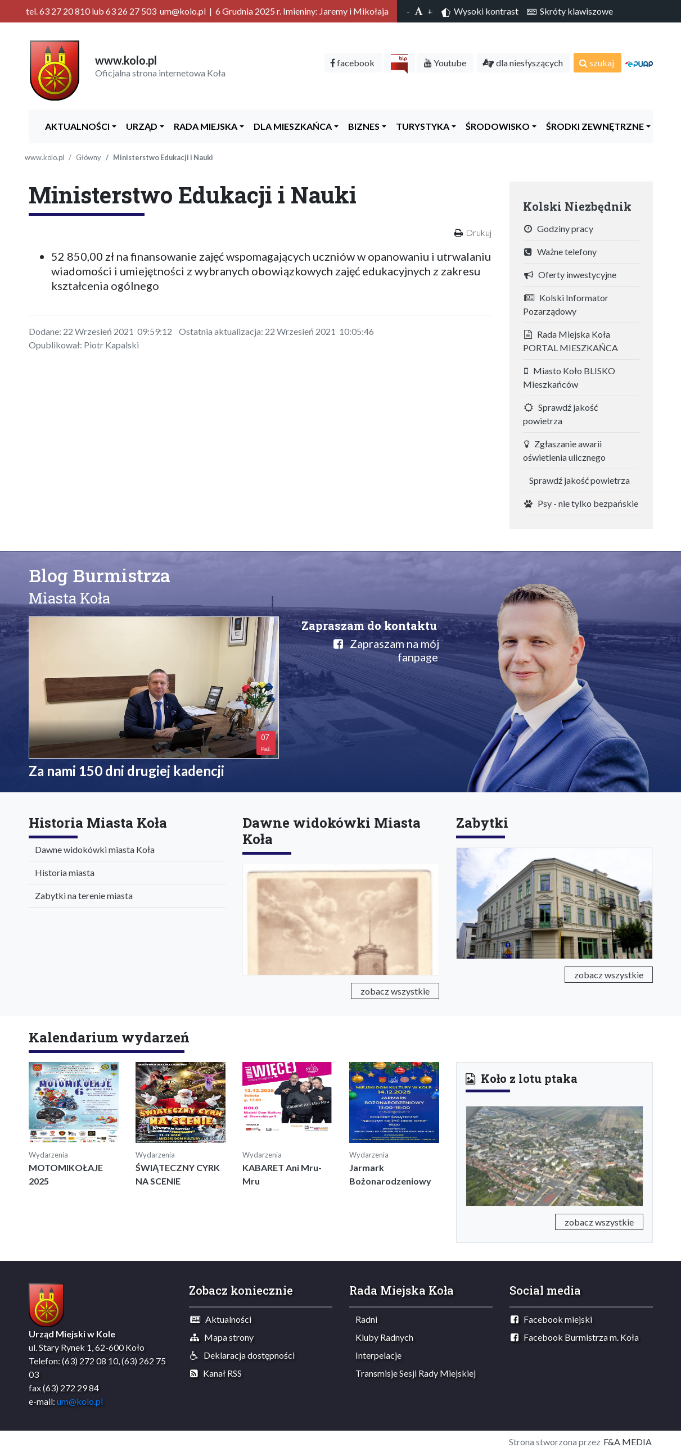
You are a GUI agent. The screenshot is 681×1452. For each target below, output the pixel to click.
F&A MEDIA (627, 1441)
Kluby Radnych (381, 1337)
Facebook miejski (551, 1319)
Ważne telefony (560, 251)
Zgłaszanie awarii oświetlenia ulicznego (564, 450)
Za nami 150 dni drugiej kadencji (126, 771)
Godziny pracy (558, 228)
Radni (363, 1319)
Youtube (445, 62)
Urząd (139, 126)
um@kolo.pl (80, 1401)
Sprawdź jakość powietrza (560, 414)
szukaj (596, 62)
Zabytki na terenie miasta (81, 895)
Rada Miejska (203, 126)
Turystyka (420, 126)
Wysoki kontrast (479, 11)
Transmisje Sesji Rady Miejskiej (413, 1373)
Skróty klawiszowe (570, 11)
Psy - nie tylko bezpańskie (581, 503)
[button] (479, 1154)
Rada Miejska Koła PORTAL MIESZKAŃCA (570, 341)
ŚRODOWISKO (495, 126)
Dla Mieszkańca (290, 126)
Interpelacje (376, 1355)
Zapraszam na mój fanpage (386, 650)
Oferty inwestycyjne (570, 274)
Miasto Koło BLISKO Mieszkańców (569, 377)
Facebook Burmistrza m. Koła (575, 1337)
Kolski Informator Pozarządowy (565, 304)
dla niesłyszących (522, 62)
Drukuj (478, 232)
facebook (352, 62)
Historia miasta (62, 872)
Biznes (361, 126)
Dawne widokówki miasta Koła (92, 849)
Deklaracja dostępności (242, 1355)
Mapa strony (222, 1337)
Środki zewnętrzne (592, 126)
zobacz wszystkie (395, 991)
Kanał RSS (216, 1373)
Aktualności (75, 126)
